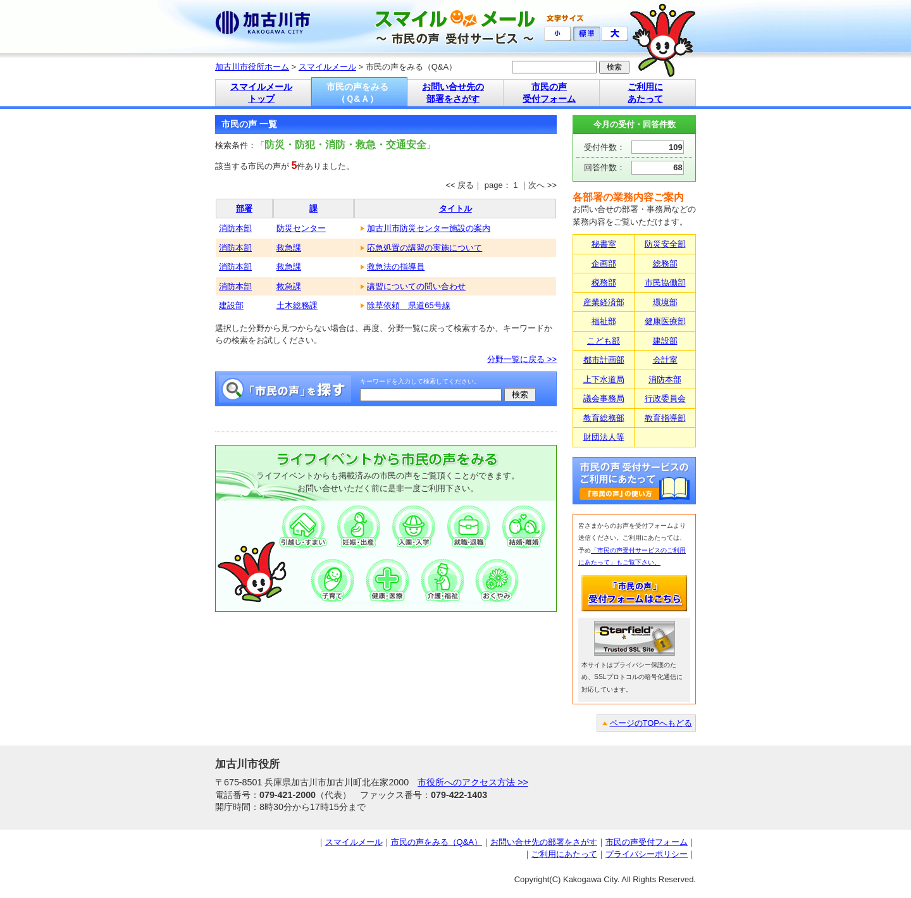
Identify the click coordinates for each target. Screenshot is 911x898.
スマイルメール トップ (261, 93)
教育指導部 (665, 418)
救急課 (288, 248)
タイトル (455, 208)
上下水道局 (603, 379)
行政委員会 (665, 398)
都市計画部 (603, 360)
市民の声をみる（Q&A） (436, 842)
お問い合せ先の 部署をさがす (453, 93)
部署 (244, 208)
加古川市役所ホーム (252, 67)
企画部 (604, 263)
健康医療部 (665, 321)
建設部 (231, 305)
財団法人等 (603, 437)
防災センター (301, 228)
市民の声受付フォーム (646, 842)
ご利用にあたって (564, 854)
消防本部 (235, 228)
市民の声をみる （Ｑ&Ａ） (357, 93)
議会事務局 (603, 398)
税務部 (604, 282)
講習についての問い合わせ (416, 286)
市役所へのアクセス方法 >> (473, 782)
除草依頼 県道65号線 (408, 305)
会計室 (665, 360)
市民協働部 (665, 282)
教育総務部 (603, 418)
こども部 (603, 341)
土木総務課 (297, 305)
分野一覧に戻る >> (522, 359)
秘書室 (604, 244)
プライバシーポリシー (646, 854)
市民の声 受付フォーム (549, 93)
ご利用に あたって (645, 93)
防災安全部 (665, 244)
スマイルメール (327, 67)
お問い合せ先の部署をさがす (543, 842)
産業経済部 (603, 302)
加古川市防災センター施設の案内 (428, 228)
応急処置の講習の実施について (424, 248)
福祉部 (604, 321)
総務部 (665, 263)
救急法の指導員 (396, 266)
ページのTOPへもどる (651, 723)
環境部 (665, 302)
